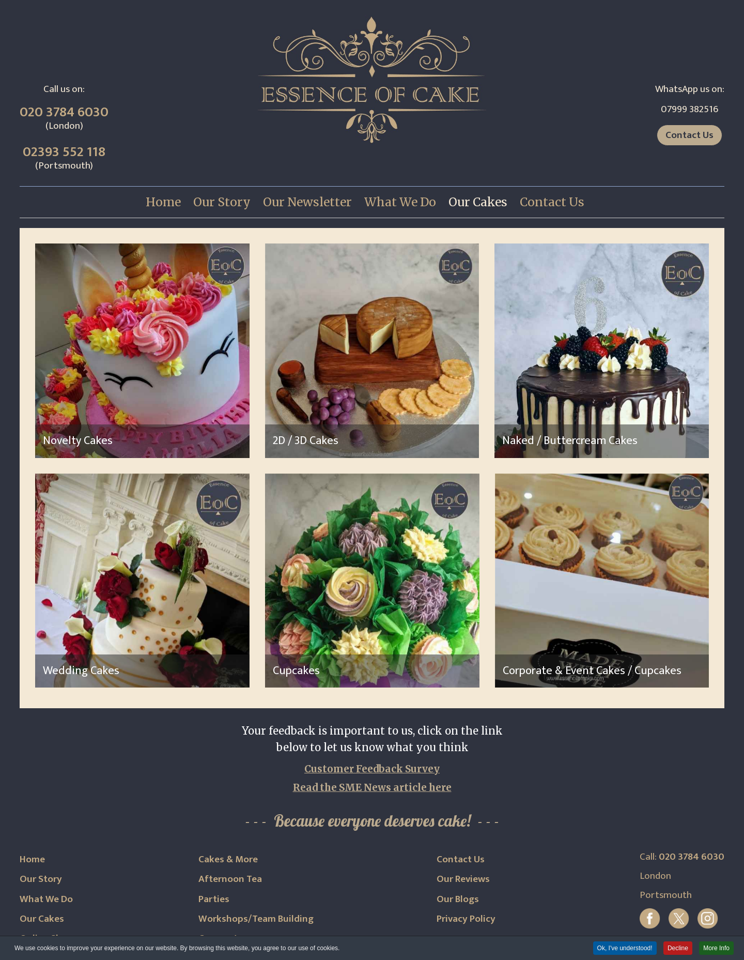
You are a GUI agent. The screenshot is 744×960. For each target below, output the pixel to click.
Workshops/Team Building (256, 918)
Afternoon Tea (230, 879)
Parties (213, 899)
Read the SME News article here (372, 788)
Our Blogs (458, 899)
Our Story (41, 879)
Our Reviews (463, 879)
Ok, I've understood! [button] (625, 948)
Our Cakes (42, 918)
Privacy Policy (466, 918)
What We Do (46, 899)
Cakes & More (228, 859)
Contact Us (689, 135)
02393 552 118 (64, 152)
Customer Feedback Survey (372, 769)
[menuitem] (163, 202)
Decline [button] (678, 948)
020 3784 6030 (64, 112)
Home (32, 859)
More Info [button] (716, 948)
